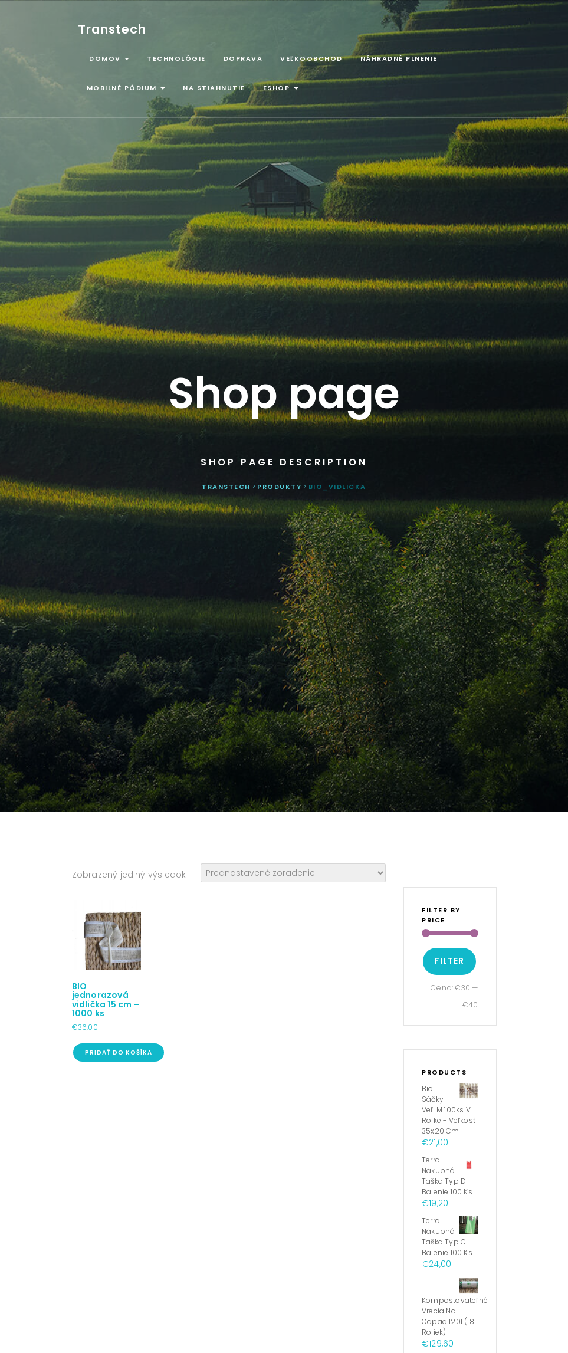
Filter (449, 961)
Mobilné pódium (126, 88)
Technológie (176, 58)
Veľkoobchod (311, 58)
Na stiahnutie (214, 88)
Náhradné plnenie (399, 58)
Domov (108, 58)
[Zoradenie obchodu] (293, 872)
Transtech (112, 29)
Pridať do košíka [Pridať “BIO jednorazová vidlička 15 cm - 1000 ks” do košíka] (118, 1052)
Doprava (243, 58)
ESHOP (280, 88)
